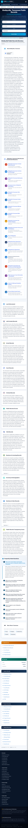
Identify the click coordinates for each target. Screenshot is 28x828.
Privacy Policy (3, 826)
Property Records (6, 654)
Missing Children (6, 737)
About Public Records (6, 786)
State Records (6, 744)
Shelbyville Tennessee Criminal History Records (14, 164)
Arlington (12, 631)
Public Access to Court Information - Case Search (15, 275)
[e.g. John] (14, 22)
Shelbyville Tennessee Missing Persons (14, 207)
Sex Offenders (6, 680)
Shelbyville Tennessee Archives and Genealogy (14, 171)
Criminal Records (6, 652)
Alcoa (6, 631)
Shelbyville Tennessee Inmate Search (14, 200)
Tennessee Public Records (8, 645)
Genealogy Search (7, 732)
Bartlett (6, 634)
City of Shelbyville (12, 235)
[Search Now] (14, 34)
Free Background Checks (6, 776)
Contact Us (4, 792)
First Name (14, 19)
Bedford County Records (8, 647)
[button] (14, 563)
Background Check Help (6, 787)
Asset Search (6, 739)
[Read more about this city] (6, 473)
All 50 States (6, 690)
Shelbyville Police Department (14, 241)
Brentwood (13, 634)
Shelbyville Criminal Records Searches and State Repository (14, 266)
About (18, 826)
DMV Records (6, 694)
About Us (3, 784)
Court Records (6, 650)
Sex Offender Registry (6, 797)
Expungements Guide (6, 789)
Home (21, 826)
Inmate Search (6, 678)
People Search (4, 769)
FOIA (4, 699)
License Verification (5, 777)
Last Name (14, 24)
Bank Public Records (5, 764)
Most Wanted (4, 800)
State (14, 28)
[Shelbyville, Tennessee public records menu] (26, 1)
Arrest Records (4, 759)
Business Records (7, 741)
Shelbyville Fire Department (14, 249)
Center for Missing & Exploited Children (14, 284)
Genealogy (5, 692)
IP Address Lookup (5, 779)
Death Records (6, 696)
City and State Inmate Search (14, 291)
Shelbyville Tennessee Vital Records (14, 193)
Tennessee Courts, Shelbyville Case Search (14, 186)
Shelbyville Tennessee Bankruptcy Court (15, 178)
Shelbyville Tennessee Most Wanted (14, 214)
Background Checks (7, 674)
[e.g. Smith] (14, 26)
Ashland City (19, 631)
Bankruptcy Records (5, 774)
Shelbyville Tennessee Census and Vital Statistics (15, 228)
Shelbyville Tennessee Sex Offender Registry (13, 221)
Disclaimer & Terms (9, 826)
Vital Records (6, 683)
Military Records (6, 734)
